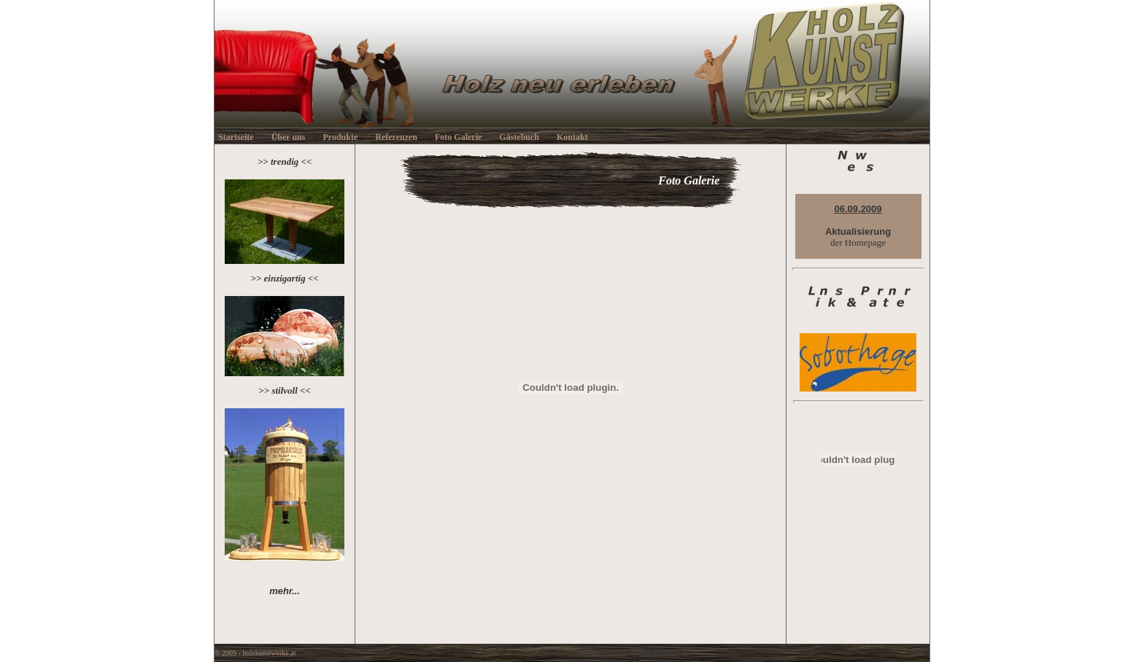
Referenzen (396, 137)
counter (655, 653)
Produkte (340, 137)
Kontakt (572, 137)
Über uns (288, 137)
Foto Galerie (458, 137)
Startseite (236, 137)
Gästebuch (519, 137)
